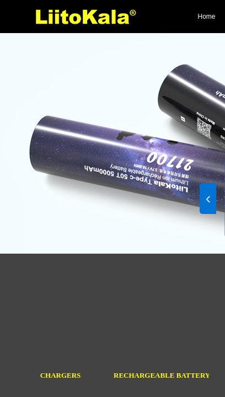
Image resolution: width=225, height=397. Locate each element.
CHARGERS (60, 375)
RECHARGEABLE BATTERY (161, 375)
